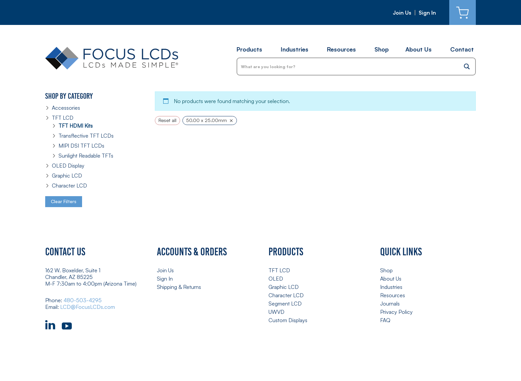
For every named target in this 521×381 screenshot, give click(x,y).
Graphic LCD (67, 175)
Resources (341, 49)
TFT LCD (62, 117)
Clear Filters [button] (63, 201)
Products (249, 49)
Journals (390, 303)
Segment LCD (285, 303)
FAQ (385, 320)
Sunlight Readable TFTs (85, 155)
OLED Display (68, 165)
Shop (381, 49)
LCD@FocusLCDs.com (87, 307)
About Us (418, 49)
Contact (462, 49)
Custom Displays (287, 320)
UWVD (276, 312)
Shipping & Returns (179, 287)
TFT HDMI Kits (75, 125)
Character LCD (69, 185)
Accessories (66, 107)
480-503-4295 (82, 300)
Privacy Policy (396, 312)
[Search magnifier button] (467, 66)
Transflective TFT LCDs (86, 135)
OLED (275, 278)
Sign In (427, 12)
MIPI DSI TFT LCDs (81, 145)
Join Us (402, 12)
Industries (294, 49)
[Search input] (348, 66)
